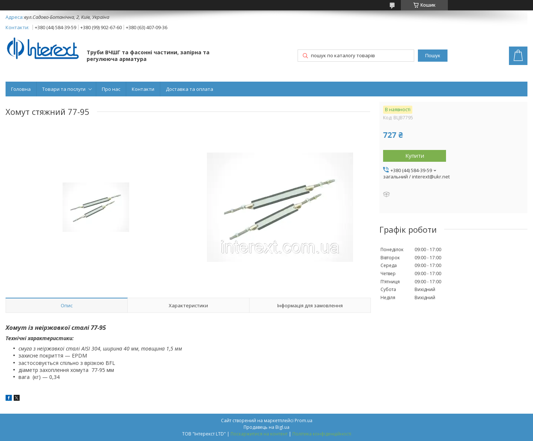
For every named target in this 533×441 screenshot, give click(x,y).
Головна (21, 89)
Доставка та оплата (189, 89)
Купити (414, 155)
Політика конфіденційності (321, 434)
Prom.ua (303, 420)
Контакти (143, 89)
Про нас (111, 89)
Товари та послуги (64, 89)
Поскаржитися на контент (259, 434)
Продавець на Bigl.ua (266, 427)
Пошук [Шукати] (432, 55)
